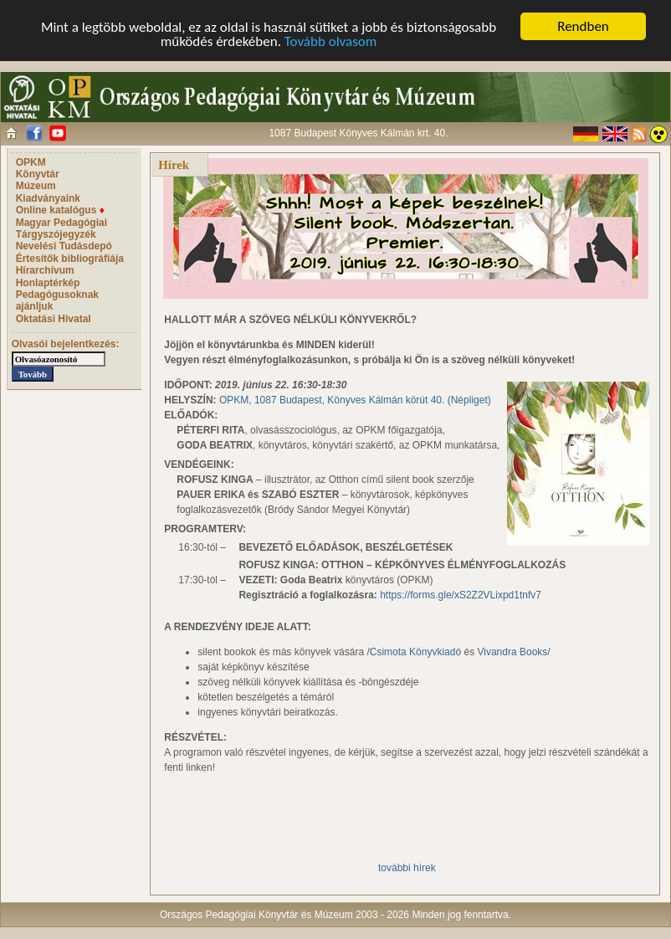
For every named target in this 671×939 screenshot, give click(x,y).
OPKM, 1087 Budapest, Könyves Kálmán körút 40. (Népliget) (355, 400)
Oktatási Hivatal (53, 319)
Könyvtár (37, 174)
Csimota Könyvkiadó (415, 652)
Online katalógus (60, 210)
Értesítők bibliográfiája (70, 258)
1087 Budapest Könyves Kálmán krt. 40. (358, 133)
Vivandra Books (512, 652)
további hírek (407, 868)
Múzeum (36, 186)
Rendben (583, 26)
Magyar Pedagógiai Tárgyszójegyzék (61, 228)
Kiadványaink (48, 198)
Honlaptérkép (48, 283)
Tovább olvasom (330, 41)
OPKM (31, 162)
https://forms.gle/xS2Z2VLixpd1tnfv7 (460, 595)
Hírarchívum (45, 270)
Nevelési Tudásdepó (64, 246)
